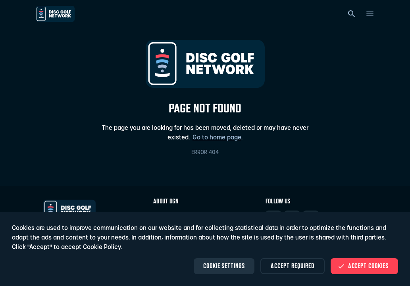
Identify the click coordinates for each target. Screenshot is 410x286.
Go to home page (216, 138)
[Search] (351, 14)
